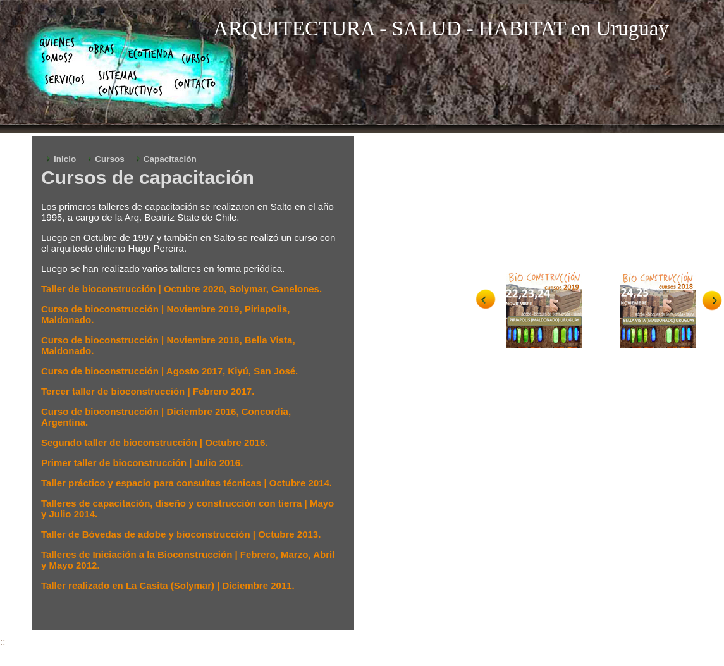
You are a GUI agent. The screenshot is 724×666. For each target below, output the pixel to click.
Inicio (65, 159)
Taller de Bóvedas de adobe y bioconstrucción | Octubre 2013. (181, 534)
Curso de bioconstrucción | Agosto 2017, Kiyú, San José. (169, 371)
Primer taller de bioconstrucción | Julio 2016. (142, 462)
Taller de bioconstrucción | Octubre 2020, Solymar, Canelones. (181, 288)
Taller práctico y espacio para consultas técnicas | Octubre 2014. (186, 483)
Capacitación (170, 159)
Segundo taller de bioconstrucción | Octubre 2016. (154, 442)
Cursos (110, 159)
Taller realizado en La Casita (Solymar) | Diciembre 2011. (168, 585)
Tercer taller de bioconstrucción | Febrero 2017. (147, 391)
